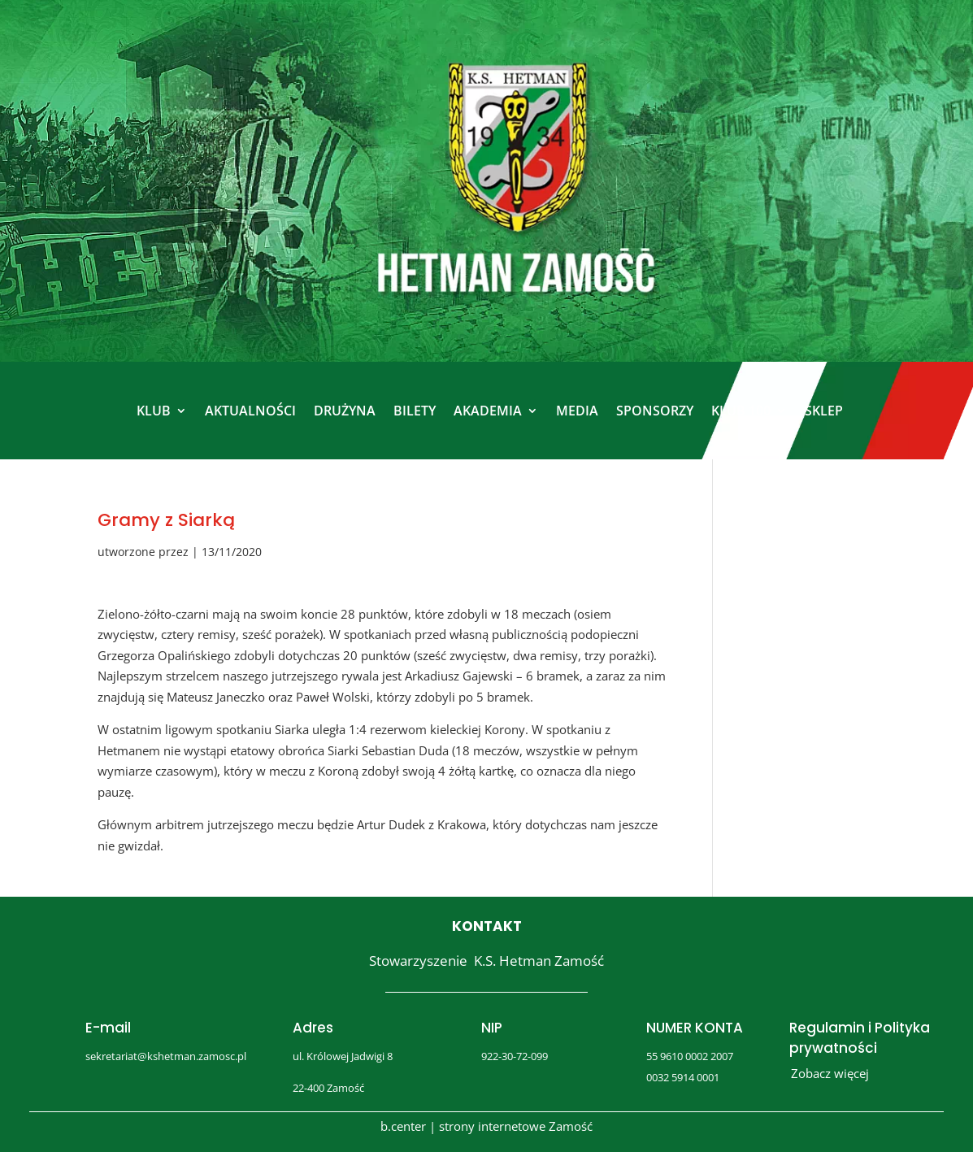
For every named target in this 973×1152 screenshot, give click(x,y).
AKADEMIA (488, 411)
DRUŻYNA (345, 411)
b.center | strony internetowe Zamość (486, 1126)
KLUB (154, 411)
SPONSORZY (654, 411)
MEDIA (577, 411)
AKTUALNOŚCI (250, 411)
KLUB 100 (741, 411)
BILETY (414, 411)
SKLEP (824, 411)
